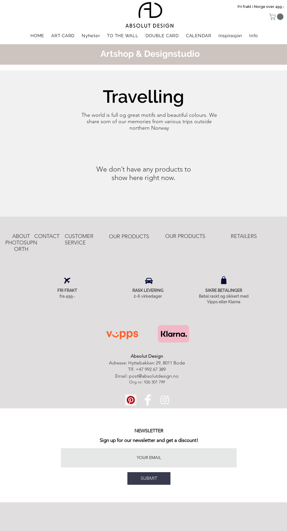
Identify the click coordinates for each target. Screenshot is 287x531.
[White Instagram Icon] (164, 400)
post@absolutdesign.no (154, 376)
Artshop (117, 54)
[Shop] (224, 280)
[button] (277, 16)
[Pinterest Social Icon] (130, 400)
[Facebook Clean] (147, 400)
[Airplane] (67, 281)
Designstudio (172, 54)
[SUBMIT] (148, 478)
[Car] (149, 281)
